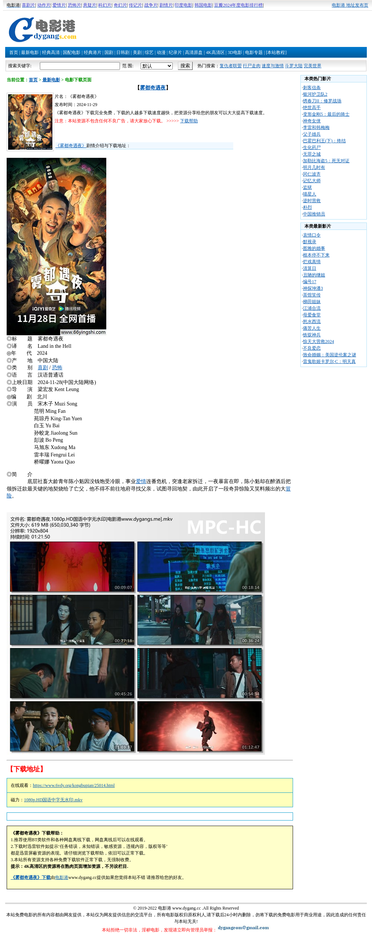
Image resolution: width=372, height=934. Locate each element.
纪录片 (175, 52)
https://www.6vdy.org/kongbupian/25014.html (74, 785)
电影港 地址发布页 (350, 5)
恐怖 (57, 367)
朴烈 (307, 207)
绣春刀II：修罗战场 (322, 100)
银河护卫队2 (315, 94)
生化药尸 (312, 147)
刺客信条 (312, 87)
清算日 (309, 268)
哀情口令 (312, 235)
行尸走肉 (252, 65)
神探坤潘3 (313, 288)
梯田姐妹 (312, 301)
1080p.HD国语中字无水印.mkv (53, 799)
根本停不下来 (316, 255)
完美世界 (312, 65)
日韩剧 (123, 52)
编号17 (309, 281)
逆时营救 (312, 200)
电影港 (61, 877)
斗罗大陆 (294, 65)
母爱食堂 (312, 314)
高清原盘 (194, 52)
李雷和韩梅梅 (316, 127)
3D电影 (235, 52)
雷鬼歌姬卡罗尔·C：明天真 (329, 361)
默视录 (309, 241)
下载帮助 (189, 120)
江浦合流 (312, 308)
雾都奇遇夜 (153, 88)
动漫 (161, 52)
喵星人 (309, 194)
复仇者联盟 (231, 65)
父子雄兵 (312, 134)
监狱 (307, 187)
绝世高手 (312, 107)
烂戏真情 (312, 261)
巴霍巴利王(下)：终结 (324, 140)
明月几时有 (314, 167)
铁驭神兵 (312, 334)
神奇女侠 (312, 120)
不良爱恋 (312, 348)
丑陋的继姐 (314, 275)
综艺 (149, 52)
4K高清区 (215, 52)
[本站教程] (276, 52)
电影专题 (254, 52)
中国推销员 (314, 214)
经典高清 (51, 52)
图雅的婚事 (314, 248)
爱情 (141, 481)
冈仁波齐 (312, 174)
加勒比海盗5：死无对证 (326, 160)
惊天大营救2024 (318, 341)
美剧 (137, 52)
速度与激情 (273, 65)
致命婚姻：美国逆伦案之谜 (329, 354)
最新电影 (30, 52)
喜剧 (43, 367)
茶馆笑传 (312, 295)
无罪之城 (312, 154)
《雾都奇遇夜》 (70, 145)
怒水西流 (312, 321)
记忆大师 (312, 180)
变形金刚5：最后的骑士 (326, 114)
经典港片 (92, 52)
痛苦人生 (312, 328)
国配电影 (71, 52)
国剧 (108, 52)
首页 (13, 52)
